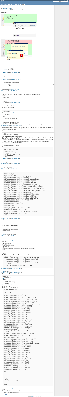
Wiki (20, 4)
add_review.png (4, 68)
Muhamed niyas (13, 79)
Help (4, 0)
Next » (11, 394)
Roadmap (12, 4)
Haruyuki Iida (5, 8)
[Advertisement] (59, 20)
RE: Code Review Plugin (4, 72)
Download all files (53, 84)
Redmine (32, 396)
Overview (2, 4)
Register (67, 0)
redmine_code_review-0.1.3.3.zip (15, 89)
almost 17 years (9, 8)
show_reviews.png (4, 69)
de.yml (4, 234)
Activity (9, 4)
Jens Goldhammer (13, 125)
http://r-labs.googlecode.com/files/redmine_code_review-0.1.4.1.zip (11, 278)
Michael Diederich (13, 272)
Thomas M (12, 90)
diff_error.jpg (5, 84)
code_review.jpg (5, 85)
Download (5, 4)
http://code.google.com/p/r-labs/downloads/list (8, 112)
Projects (3, 0)
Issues (16, 4)
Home (1, 0)
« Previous (2, 394)
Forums (23, 4)
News (18, 4)
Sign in (65, 0)
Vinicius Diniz (13, 168)
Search (51, 1)
